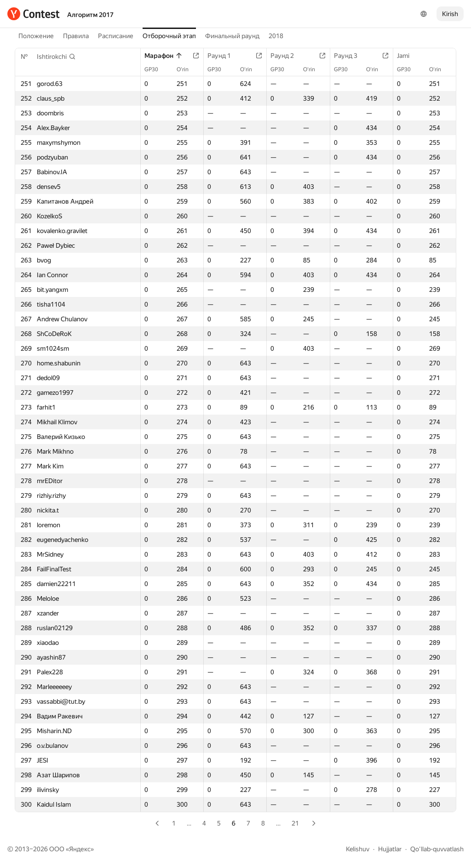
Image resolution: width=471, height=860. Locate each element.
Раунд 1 (223, 55)
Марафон (163, 55)
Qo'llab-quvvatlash (437, 849)
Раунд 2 (286, 55)
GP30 (155, 69)
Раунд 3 (350, 55)
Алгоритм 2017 (90, 14)
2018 (276, 36)
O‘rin (187, 69)
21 (295, 823)
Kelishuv (357, 849)
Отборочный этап (169, 36)
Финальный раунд (232, 36)
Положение (36, 36)
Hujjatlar (390, 849)
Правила (76, 36)
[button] (56, 56)
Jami (408, 55)
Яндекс (80, 849)
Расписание (115, 36)
